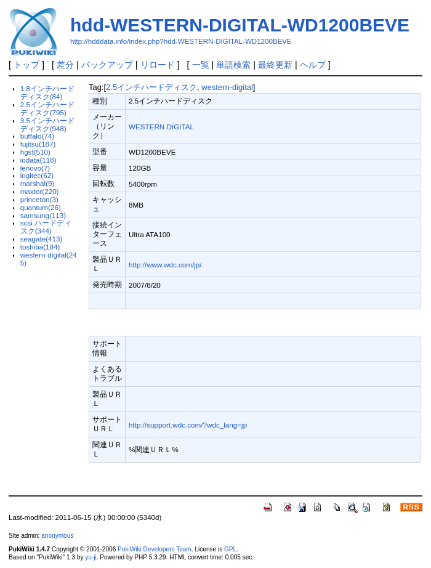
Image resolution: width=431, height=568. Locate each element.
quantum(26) (40, 207)
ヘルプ (313, 65)
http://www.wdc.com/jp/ (165, 265)
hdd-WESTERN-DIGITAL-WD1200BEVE (239, 25)
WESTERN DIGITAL (161, 127)
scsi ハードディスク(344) (45, 227)
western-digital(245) (48, 259)
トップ (26, 65)
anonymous (57, 535)
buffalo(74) (37, 136)
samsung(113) (43, 215)
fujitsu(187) (38, 144)
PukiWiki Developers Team (154, 549)
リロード (157, 65)
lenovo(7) (35, 168)
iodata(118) (38, 160)
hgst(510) (35, 152)
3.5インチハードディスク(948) (47, 124)
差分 (65, 65)
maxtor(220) (39, 191)
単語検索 (233, 65)
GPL (230, 549)
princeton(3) (39, 199)
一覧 (200, 65)
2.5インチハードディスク (151, 87)
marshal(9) (37, 183)
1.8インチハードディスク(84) (47, 92)
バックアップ (107, 65)
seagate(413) (41, 239)
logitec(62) (37, 175)
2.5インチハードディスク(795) (47, 108)
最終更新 (275, 65)
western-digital (227, 87)
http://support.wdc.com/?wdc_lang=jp (188, 425)
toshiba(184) (40, 247)
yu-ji (90, 557)
